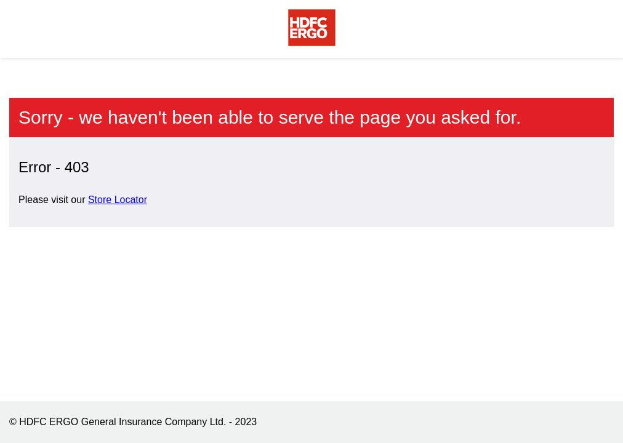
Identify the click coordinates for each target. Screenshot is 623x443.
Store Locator (117, 199)
